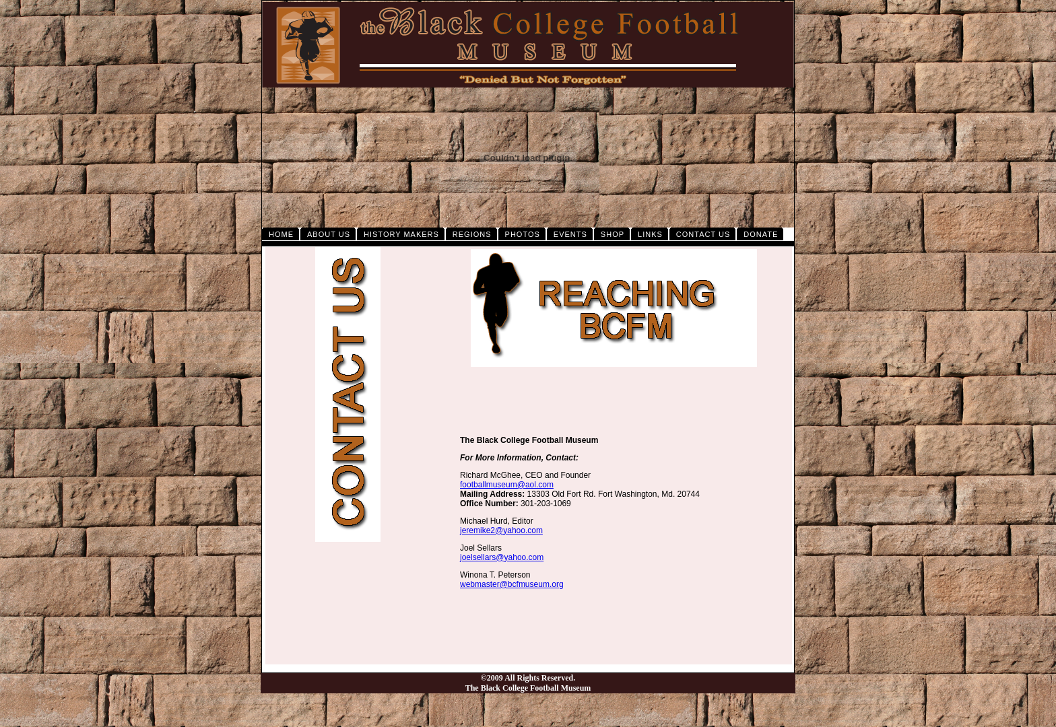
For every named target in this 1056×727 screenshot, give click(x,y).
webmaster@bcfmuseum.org (512, 584)
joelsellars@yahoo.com (501, 557)
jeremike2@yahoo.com (501, 530)
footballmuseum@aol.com (507, 484)
